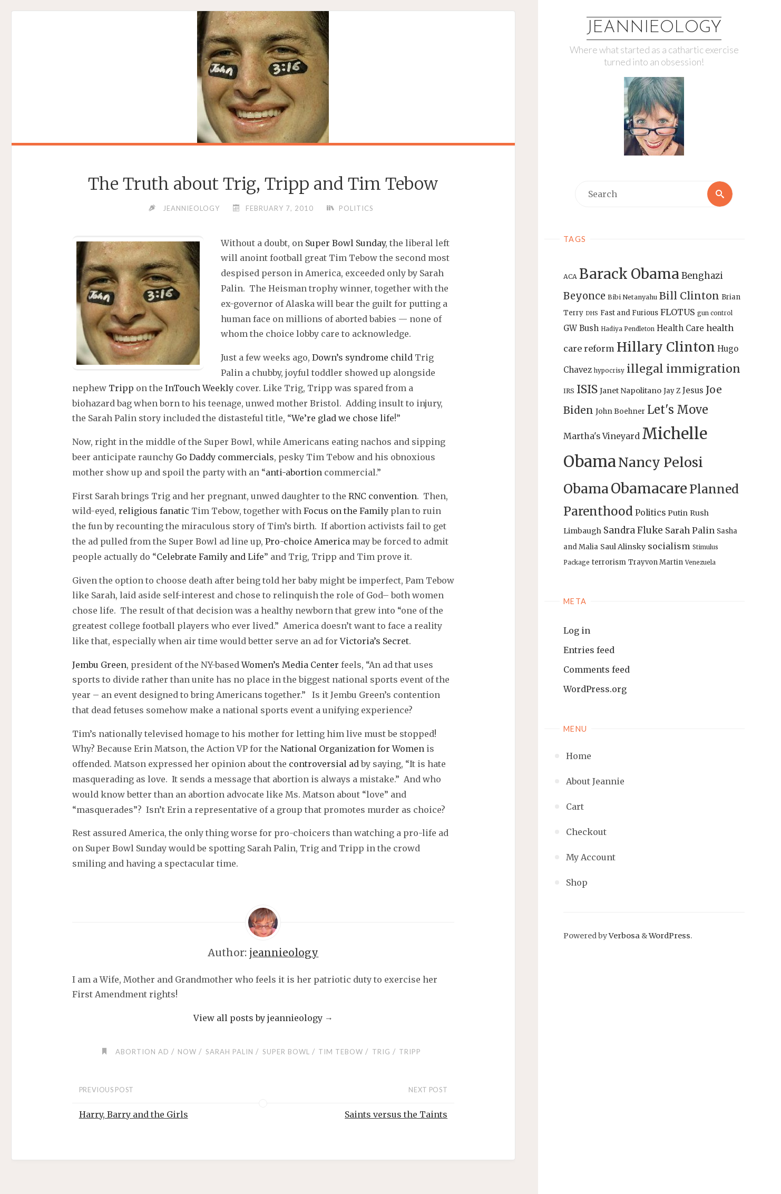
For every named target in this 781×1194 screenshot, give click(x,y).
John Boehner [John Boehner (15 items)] (620, 411)
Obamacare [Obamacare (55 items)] (649, 488)
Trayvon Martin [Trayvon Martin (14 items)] (655, 562)
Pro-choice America (307, 541)
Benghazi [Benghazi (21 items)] (702, 275)
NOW (187, 1051)
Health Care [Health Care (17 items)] (680, 328)
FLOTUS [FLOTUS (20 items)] (677, 312)
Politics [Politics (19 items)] (650, 512)
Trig (381, 1051)
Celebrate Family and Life (210, 556)
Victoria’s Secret (374, 641)
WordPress (669, 935)
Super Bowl (286, 1051)
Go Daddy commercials (224, 457)
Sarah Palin (229, 1051)
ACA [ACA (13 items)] (570, 276)
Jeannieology (654, 28)
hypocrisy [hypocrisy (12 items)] (609, 370)
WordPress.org (595, 689)
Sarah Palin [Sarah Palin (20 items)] (690, 530)
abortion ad (142, 1051)
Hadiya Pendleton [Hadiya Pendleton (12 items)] (628, 329)
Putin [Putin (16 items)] (678, 513)
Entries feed (588, 650)
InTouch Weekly (199, 388)
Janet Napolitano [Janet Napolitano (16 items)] (630, 390)
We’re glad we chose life (342, 418)
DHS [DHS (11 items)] (591, 313)
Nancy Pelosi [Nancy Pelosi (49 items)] (660, 462)
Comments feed (596, 669)
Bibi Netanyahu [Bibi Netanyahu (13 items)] (632, 297)
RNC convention (382, 496)
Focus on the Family (346, 511)
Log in (576, 630)
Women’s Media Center (290, 664)
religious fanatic (154, 511)
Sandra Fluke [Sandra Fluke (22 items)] (633, 530)
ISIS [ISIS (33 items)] (587, 389)
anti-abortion (294, 472)
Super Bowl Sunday (345, 243)
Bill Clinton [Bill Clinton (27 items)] (689, 295)
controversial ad (324, 764)
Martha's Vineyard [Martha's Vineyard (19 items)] (601, 436)
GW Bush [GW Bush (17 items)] (581, 328)
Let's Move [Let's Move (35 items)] (677, 409)
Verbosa (623, 935)
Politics (356, 208)
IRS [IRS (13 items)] (568, 391)
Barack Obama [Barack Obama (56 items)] (629, 274)
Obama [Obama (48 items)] (586, 488)
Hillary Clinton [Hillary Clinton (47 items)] (666, 347)
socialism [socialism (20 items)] (669, 546)
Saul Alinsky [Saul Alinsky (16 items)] (623, 546)
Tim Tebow (340, 1051)
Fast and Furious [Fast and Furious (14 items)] (629, 312)
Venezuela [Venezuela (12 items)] (700, 562)
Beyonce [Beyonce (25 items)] (584, 296)
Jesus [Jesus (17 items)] (693, 390)
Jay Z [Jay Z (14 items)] (671, 390)
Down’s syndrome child (362, 357)
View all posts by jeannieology (263, 1018)
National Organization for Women (352, 748)
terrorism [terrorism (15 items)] (609, 562)
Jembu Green (99, 664)
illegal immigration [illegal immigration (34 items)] (683, 369)
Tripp (121, 388)
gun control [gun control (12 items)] (715, 313)
